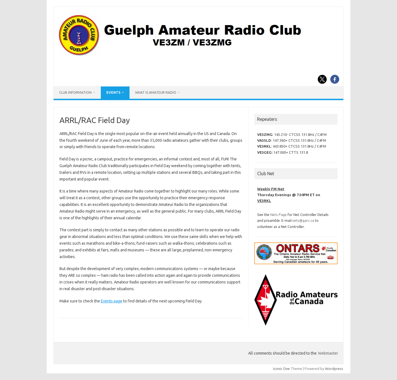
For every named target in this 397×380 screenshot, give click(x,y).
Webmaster (328, 353)
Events (113, 92)
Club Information (75, 92)
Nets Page (278, 215)
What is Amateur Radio (155, 92)
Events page (111, 301)
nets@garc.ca (303, 220)
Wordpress (334, 369)
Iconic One (281, 369)
